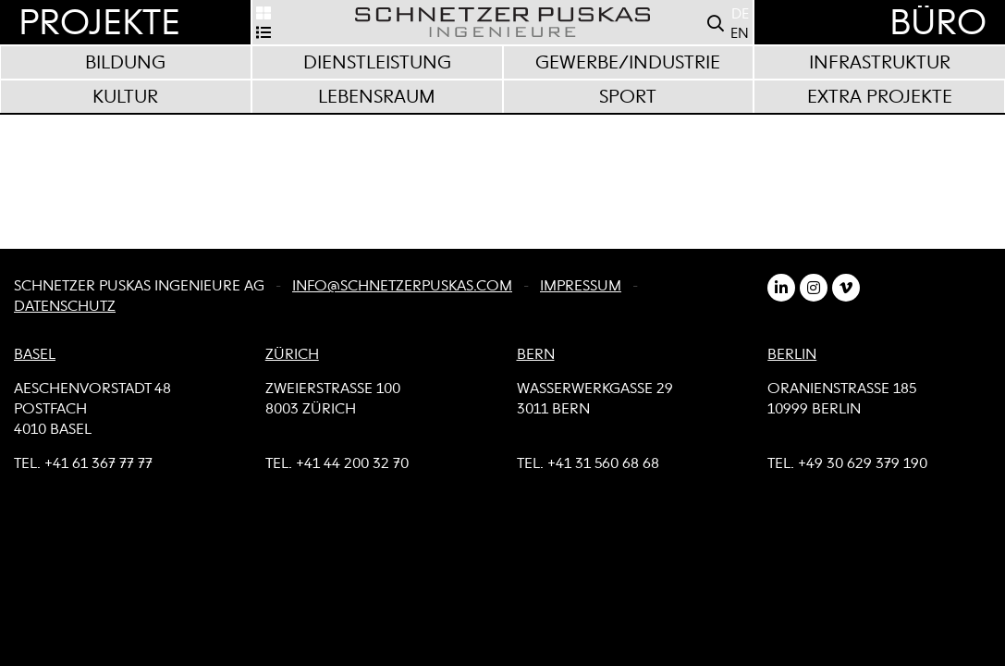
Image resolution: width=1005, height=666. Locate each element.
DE (740, 14)
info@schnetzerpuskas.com (402, 286)
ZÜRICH (292, 355)
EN (739, 34)
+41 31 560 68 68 (603, 464)
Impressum (580, 286)
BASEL (34, 355)
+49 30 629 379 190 (862, 464)
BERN (536, 355)
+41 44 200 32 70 (352, 464)
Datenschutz (65, 307)
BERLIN (791, 355)
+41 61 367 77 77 (98, 464)
